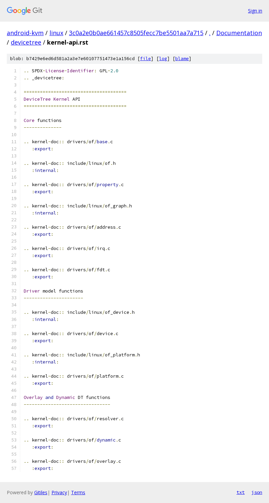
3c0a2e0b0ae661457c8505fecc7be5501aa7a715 (136, 33)
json (256, 492)
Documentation (239, 33)
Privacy (59, 492)
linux (56, 33)
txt (241, 492)
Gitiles (40, 492)
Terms (78, 492)
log (163, 58)
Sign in (255, 10)
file (145, 58)
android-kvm (25, 33)
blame (182, 58)
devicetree (26, 42)
